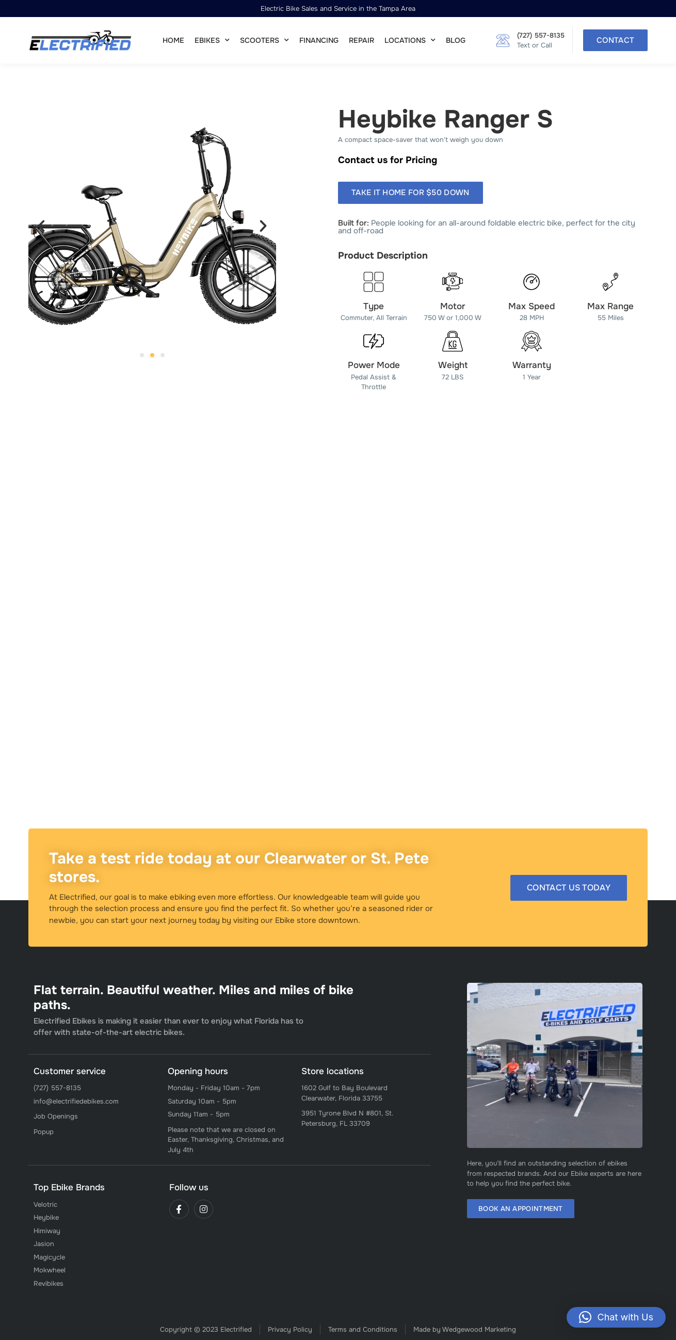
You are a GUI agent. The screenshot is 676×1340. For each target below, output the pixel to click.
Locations (410, 40)
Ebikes (212, 40)
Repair (361, 40)
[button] (41, 226)
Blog (455, 40)
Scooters (264, 40)
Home (173, 40)
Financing (319, 40)
